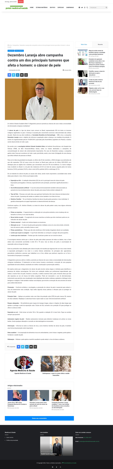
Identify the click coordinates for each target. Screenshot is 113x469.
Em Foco (52, 7)
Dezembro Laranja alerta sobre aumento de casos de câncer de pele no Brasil (38, 404)
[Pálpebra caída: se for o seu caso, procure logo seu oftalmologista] (83, 94)
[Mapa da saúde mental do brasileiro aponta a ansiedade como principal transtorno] (83, 53)
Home (31, 7)
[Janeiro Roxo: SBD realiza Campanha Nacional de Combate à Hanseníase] (17, 395)
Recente (100, 44)
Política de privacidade (12, 440)
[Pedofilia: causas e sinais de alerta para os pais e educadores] (83, 78)
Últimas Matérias (41, 7)
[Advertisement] (56, 26)
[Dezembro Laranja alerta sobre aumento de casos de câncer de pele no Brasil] (39, 395)
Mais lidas (84, 44)
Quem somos (9, 437)
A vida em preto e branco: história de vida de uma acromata (96, 85)
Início (10, 45)
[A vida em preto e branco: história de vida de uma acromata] (83, 86)
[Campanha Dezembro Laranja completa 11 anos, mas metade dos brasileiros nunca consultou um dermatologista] (61, 395)
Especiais (61, 7)
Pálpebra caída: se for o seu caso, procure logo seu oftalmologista (97, 94)
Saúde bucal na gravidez (49, 454)
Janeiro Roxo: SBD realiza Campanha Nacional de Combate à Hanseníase (17, 404)
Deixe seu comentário (39, 418)
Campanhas (70, 7)
